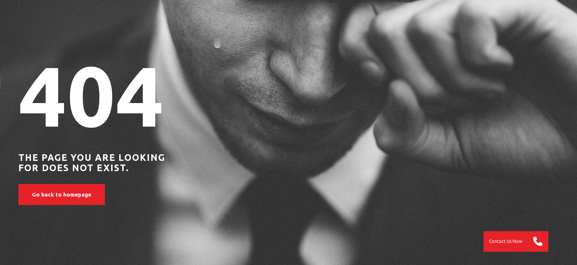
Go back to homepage (61, 194)
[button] (538, 241)
